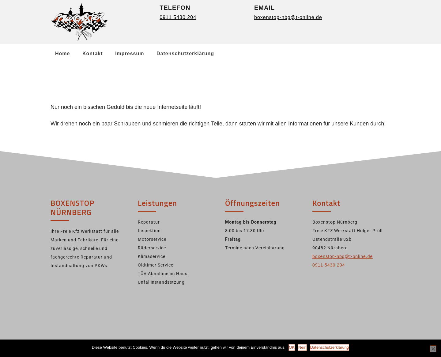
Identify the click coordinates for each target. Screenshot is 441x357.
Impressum (129, 53)
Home (62, 53)
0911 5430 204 (178, 17)
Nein (302, 347)
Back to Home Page (78, 139)
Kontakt (92, 53)
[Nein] (433, 348)
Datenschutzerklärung (185, 53)
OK (292, 347)
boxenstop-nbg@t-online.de (288, 17)
